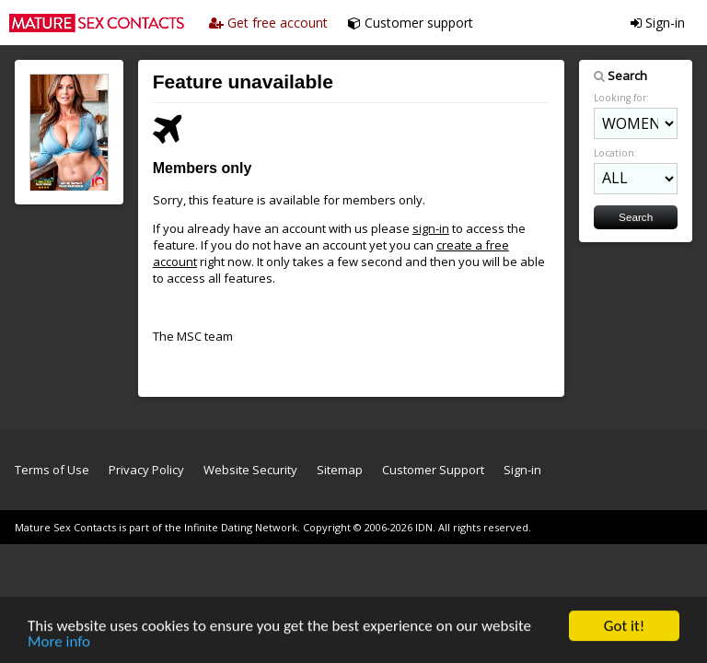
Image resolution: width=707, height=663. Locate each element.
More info (59, 642)
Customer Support (433, 469)
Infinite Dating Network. (242, 527)
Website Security (250, 469)
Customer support (410, 22)
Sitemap (340, 469)
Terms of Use (52, 469)
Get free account (268, 22)
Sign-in (658, 22)
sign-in (430, 228)
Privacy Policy (146, 469)
